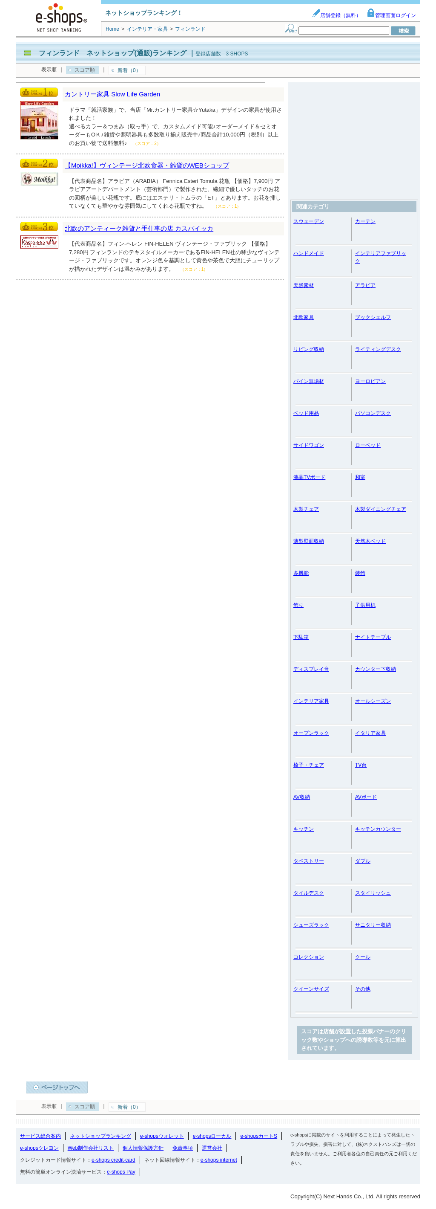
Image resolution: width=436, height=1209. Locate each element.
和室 (360, 477)
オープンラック (311, 733)
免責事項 (182, 1148)
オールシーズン (373, 701)
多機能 (301, 573)
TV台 (361, 765)
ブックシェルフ (373, 317)
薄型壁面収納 (308, 541)
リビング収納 (308, 349)
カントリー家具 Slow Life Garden (112, 94)
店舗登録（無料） (336, 15)
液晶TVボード (309, 477)
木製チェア (306, 509)
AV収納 (301, 797)
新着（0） (129, 70)
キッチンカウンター (378, 829)
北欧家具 (303, 317)
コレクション (308, 957)
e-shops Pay (121, 1172)
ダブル (362, 861)
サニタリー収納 (373, 925)
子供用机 (365, 605)
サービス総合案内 (40, 1136)
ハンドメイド (308, 253)
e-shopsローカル (212, 1136)
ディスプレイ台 (311, 669)
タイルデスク (308, 893)
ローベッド (368, 445)
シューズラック (311, 925)
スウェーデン (308, 221)
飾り (298, 605)
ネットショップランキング (100, 1136)
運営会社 (212, 1148)
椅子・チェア (308, 765)
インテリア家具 (311, 701)
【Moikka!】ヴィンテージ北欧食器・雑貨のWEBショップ (147, 165)
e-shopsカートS (258, 1136)
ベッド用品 (306, 413)
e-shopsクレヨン (39, 1148)
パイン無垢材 (308, 381)
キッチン (303, 829)
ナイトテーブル (373, 637)
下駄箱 (301, 637)
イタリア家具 (370, 733)
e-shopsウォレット (162, 1136)
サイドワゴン (308, 445)
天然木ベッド (370, 541)
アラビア (365, 285)
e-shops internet (219, 1160)
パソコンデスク (373, 413)
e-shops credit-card (113, 1160)
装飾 (360, 573)
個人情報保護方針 (143, 1148)
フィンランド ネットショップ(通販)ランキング (112, 53)
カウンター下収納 (375, 669)
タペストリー (308, 861)
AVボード (366, 797)
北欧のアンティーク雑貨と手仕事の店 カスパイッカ (139, 228)
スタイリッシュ (373, 893)
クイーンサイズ (311, 989)
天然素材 (303, 285)
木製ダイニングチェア (380, 509)
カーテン (365, 221)
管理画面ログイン (391, 15)
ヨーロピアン (370, 381)
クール (362, 957)
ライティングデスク (378, 349)
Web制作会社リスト (91, 1148)
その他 (362, 989)
